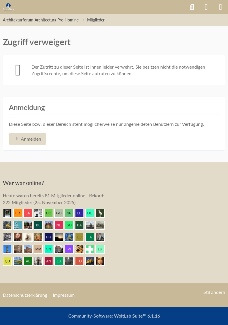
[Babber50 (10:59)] (82, 225)
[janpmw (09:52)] (30, 249)
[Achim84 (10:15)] (71, 237)
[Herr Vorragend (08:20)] (102, 261)
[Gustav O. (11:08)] (61, 213)
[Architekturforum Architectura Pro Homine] (8, 7)
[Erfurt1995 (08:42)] (71, 261)
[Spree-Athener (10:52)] (92, 225)
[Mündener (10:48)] (102, 225)
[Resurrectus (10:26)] (40, 237)
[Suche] (192, 7)
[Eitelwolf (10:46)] (10, 237)
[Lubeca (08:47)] (61, 261)
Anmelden (27, 138)
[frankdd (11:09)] (20, 213)
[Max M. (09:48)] (40, 249)
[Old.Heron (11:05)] (102, 213)
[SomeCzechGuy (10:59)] (71, 225)
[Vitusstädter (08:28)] (92, 261)
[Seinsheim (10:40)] (20, 237)
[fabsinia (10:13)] (92, 237)
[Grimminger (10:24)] (61, 237)
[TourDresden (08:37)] (82, 261)
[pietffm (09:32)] (71, 249)
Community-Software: (114, 315)
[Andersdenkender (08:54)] (51, 261)
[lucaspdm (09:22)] (102, 249)
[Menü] (220, 7)
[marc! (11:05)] (10, 225)
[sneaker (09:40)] (51, 249)
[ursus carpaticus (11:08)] (51, 213)
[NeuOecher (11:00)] (61, 225)
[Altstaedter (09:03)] (30, 261)
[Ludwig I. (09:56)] (10, 249)
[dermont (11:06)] (92, 213)
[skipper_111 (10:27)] (30, 237)
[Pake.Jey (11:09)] (40, 213)
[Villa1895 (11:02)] (51, 225)
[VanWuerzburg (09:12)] (20, 261)
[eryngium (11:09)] (30, 213)
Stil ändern (214, 292)
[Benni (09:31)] (82, 249)
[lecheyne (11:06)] (82, 213)
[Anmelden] (206, 7)
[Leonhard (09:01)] (40, 261)
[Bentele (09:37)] (61, 249)
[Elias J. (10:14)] (82, 237)
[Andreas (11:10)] (10, 213)
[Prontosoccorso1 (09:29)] (92, 249)
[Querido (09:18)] (10, 261)
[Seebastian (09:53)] (20, 249)
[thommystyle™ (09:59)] (102, 237)
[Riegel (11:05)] (20, 225)
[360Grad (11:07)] (71, 213)
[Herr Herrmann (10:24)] (51, 237)
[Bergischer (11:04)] (40, 225)
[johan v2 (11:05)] (30, 225)
